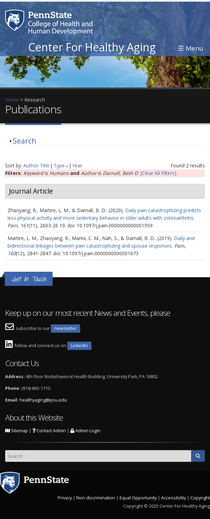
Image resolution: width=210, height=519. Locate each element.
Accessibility (173, 498)
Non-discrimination (95, 498)
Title (44, 165)
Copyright (200, 498)
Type (59, 165)
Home (12, 99)
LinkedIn (79, 346)
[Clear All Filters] (158, 173)
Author (30, 165)
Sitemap (16, 431)
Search (24, 141)
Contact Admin (49, 431)
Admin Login (85, 431)
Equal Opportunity (138, 498)
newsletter (65, 328)
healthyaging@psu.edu (43, 400)
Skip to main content (23, 3)
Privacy (65, 498)
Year (77, 165)
